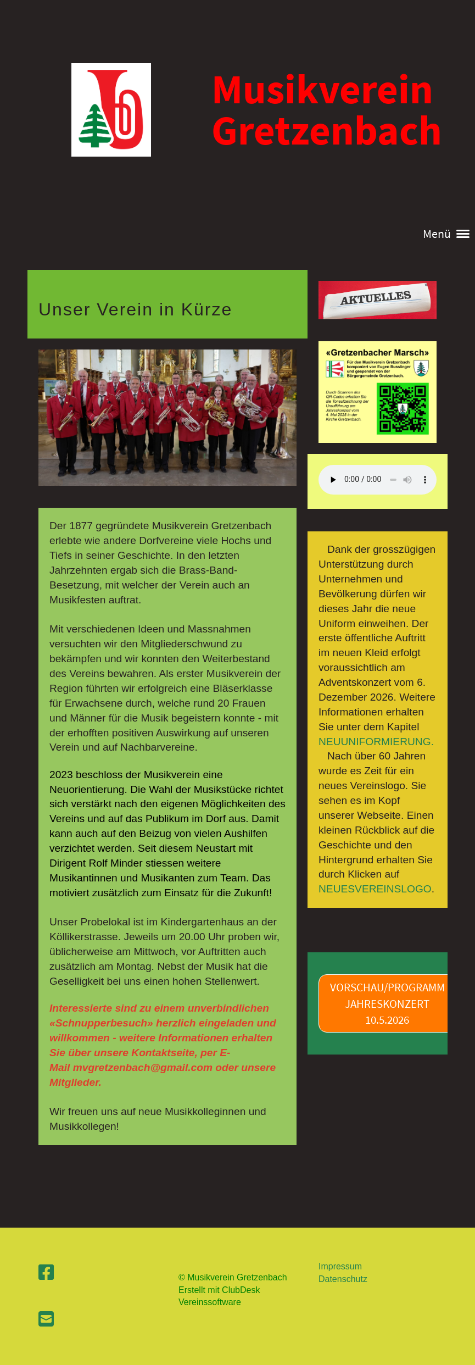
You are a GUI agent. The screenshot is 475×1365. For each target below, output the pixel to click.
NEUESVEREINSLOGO (375, 889)
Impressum (340, 1266)
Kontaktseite (162, 1052)
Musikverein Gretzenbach (326, 109)
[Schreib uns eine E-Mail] (46, 1319)
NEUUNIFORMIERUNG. (376, 741)
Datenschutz (342, 1279)
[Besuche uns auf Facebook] (46, 1273)
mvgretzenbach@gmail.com (143, 1067)
